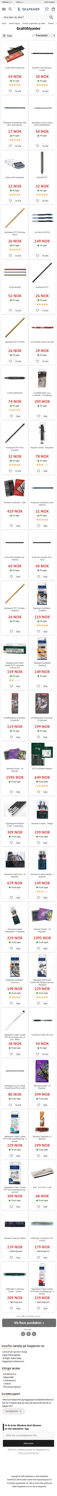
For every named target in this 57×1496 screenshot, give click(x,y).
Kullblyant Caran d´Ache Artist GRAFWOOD (42, 124)
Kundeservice (9, 1374)
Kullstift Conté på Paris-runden (42, 69)
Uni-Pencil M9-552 (42, 232)
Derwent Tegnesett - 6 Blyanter (42, 1137)
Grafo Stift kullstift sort (14, 68)
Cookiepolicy (9, 1380)
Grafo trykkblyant (14, 393)
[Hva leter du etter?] (28, 17)
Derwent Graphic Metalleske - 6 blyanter (15, 930)
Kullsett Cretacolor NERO (15, 1238)
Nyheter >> (7, 2)
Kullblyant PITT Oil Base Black (15, 233)
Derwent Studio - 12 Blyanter (42, 1087)
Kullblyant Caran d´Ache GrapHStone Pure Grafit (15, 1087)
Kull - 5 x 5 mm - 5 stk (42, 1187)
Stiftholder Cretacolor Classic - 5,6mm (15, 1290)
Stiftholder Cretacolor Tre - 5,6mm (42, 1239)
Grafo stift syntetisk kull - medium (14, 558)
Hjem (4, 23)
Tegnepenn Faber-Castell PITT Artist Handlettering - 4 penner (42, 1291)
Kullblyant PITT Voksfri (14, 342)
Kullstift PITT (42, 177)
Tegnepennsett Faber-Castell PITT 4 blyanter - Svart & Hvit (15, 665)
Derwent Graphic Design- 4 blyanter (42, 875)
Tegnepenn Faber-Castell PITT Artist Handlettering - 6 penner (15, 1138)
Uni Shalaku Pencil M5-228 (42, 342)
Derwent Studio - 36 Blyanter (14, 769)
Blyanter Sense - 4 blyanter (42, 447)
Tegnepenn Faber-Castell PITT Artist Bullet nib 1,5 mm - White (15, 1037)
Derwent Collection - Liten (15, 502)
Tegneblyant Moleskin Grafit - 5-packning (14, 824)
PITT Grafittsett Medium (42, 768)
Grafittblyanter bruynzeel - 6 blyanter (14, 719)
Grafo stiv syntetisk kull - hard (42, 558)
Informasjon (49, 2)
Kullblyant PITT (42, 287)
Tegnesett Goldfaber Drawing (42, 664)
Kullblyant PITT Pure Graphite (15, 448)
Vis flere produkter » (29, 1323)
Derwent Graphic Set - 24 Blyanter (15, 875)
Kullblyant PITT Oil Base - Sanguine (15, 609)
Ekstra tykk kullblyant (15, 177)
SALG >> (19, 2)
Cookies (7, 1383)
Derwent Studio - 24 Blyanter (42, 930)
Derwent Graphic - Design (42, 823)
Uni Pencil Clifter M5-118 (42, 1035)
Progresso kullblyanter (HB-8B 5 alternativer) (15, 124)
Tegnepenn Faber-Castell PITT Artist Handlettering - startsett (15, 1189)
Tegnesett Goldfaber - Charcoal (15, 981)
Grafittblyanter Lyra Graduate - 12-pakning (42, 394)
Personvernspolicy (12, 1386)
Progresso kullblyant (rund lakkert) (42, 503)
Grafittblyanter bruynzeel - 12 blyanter (42, 719)
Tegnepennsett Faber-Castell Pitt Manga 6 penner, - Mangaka (42, 982)
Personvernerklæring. (28, 1452)
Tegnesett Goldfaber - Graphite (42, 609)
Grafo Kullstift (15, 287)
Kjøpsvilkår (8, 1377)
